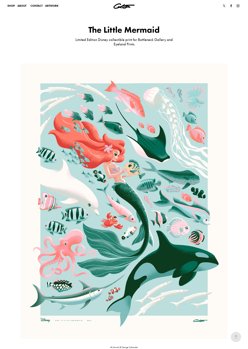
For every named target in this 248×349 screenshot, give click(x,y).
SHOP (11, 5)
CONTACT (36, 5)
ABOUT (21, 5)
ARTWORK (52, 5)
